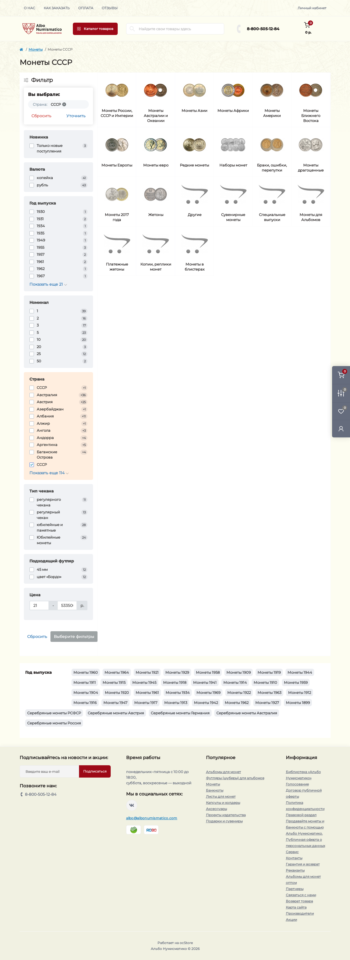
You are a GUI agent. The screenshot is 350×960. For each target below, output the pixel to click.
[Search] (132, 28)
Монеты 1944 (300, 672)
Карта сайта (296, 907)
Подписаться (94, 771)
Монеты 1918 (174, 682)
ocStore (186, 943)
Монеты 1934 (178, 692)
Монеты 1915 (114, 682)
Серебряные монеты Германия (180, 713)
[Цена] (39, 605)
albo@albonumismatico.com (151, 818)
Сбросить (41, 115)
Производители (300, 913)
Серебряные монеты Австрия (116, 713)
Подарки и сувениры (224, 821)
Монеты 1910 (265, 682)
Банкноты (214, 790)
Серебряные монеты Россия (54, 723)
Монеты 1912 (299, 692)
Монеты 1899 (298, 702)
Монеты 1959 (296, 682)
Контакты (294, 858)
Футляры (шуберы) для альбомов (235, 778)
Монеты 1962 (237, 702)
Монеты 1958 (208, 672)
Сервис (292, 852)
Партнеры (294, 889)
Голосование (297, 784)
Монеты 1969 (208, 692)
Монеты (36, 49)
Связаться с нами (301, 895)
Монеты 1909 (238, 672)
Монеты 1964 (117, 672)
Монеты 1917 (145, 702)
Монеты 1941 (205, 682)
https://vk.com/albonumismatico (131, 805)
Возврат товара (299, 901)
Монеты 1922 (239, 692)
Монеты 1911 (84, 682)
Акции (291, 919)
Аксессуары (216, 809)
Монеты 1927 (267, 702)
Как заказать (57, 8)
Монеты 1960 (85, 672)
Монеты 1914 (235, 682)
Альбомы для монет (223, 772)
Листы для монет (221, 796)
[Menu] (95, 29)
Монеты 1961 (147, 692)
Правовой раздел (301, 815)
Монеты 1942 (206, 702)
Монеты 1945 (144, 682)
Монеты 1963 (269, 692)
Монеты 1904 (85, 692)
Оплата (85, 8)
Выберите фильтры (74, 636)
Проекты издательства (226, 815)
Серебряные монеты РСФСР (54, 713)
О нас (29, 8)
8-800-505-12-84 (263, 28)
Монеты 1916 (85, 702)
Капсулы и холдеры (223, 803)
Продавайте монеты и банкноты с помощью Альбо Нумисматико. (305, 827)
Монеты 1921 (147, 672)
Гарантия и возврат (303, 864)
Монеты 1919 (269, 672)
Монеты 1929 (177, 672)
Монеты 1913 (175, 702)
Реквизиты (295, 870)
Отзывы (110, 8)
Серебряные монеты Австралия (246, 713)
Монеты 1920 (117, 692)
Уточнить (75, 115)
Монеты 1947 (115, 702)
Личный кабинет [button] (312, 8)
